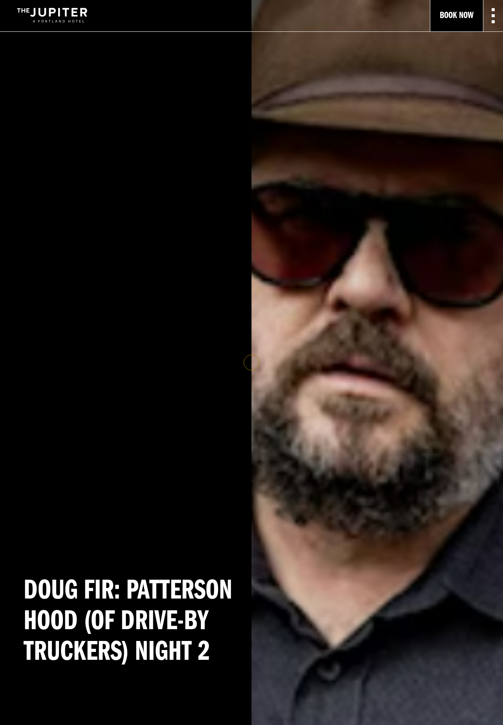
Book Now (457, 15)
